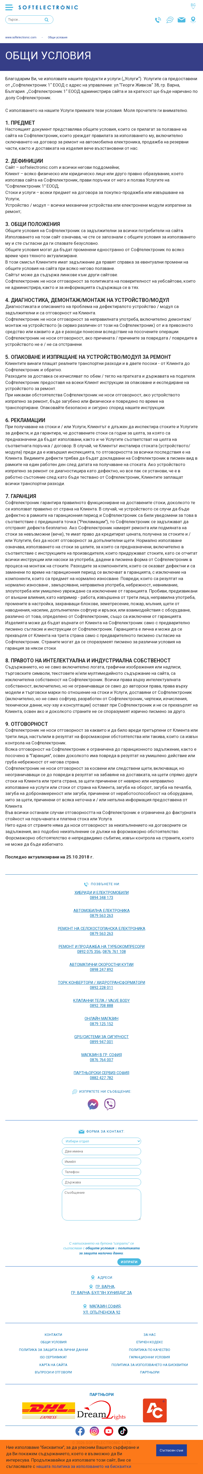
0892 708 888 (101, 1004)
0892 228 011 (101, 986)
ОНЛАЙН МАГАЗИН (101, 1016)
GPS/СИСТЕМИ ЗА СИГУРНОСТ (101, 1034)
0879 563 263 (101, 915)
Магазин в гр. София (101, 1052)
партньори (149, 1369)
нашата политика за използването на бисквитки (85, 1466)
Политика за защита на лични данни (54, 1347)
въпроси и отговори (53, 1369)
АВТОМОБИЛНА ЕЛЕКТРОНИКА (102, 910)
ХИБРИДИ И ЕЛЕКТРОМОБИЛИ (101, 893)
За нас (150, 1332)
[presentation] (101, 1228)
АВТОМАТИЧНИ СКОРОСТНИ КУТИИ (101, 963)
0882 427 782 (101, 1074)
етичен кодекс (149, 1339)
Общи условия (62, 38)
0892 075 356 (88, 951)
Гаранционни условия (149, 1354)
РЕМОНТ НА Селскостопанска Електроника (101, 928)
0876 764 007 (101, 1057)
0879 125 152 (101, 1021)
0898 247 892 (101, 968)
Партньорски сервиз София (101, 1070)
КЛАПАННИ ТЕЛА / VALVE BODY (102, 999)
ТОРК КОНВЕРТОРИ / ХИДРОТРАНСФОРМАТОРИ (101, 981)
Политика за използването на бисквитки (149, 1362)
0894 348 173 (101, 898)
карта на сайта (53, 1362)
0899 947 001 (101, 1039)
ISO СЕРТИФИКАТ (53, 1354)
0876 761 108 (114, 951)
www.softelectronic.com (22, 38)
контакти (53, 1332)
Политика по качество (149, 1347)
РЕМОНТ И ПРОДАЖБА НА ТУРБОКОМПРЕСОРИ (101, 946)
